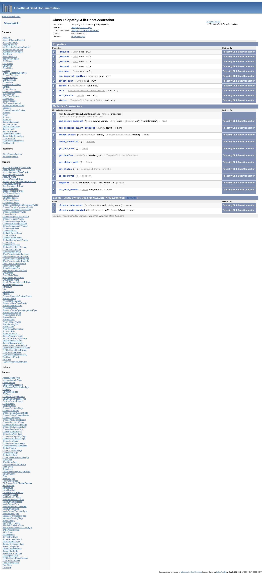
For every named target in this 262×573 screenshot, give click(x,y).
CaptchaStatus (9, 406)
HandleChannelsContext (13, 106)
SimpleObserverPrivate (13, 343)
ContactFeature (9, 448)
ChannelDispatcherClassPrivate (17, 210)
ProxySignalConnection (13, 329)
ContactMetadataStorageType (16, 457)
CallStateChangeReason (14, 396)
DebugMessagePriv (11, 268)
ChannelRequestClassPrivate (16, 217)
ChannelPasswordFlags (13, 422)
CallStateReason (10, 198)
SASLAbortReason (11, 530)
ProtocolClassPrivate (12, 315)
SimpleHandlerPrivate (12, 341)
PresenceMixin (9, 298)
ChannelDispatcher (11, 75)
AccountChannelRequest (14, 40)
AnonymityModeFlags (12, 380)
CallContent (8, 63)
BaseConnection (10, 56)
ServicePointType (10, 537)
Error (5, 476)
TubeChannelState (11, 563)
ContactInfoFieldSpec (12, 233)
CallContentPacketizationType (16, 387)
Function (131, 197)
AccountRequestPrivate (13, 179)
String (76, 71)
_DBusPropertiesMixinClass (15, 362)
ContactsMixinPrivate (12, 249)
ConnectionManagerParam (14, 221)
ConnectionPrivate (11, 228)
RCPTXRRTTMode (11, 523)
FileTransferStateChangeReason (17, 483)
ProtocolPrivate (9, 317)
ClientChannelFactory (12, 154)
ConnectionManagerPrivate (15, 224)
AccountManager (10, 42)
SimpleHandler (9, 129)
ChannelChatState (11, 410)
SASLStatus (8, 532)
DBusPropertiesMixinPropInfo (16, 261)
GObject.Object (213, 22)
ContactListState (10, 455)
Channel (6, 70)
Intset (5, 289)
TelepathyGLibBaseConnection (85, 30)
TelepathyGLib (11, 23)
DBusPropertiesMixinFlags (14, 464)
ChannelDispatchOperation (15, 73)
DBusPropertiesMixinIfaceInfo (16, 256)
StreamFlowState (10, 551)
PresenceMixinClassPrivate (15, 303)
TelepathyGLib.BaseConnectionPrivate (86, 90)
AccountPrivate (9, 177)
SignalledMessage (11, 122)
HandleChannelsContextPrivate (16, 282)
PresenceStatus (10, 308)
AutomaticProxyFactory (13, 52)
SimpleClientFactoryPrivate (15, 338)
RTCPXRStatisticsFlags (13, 525)
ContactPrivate (9, 235)
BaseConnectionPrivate (13, 191)
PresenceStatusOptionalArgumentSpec (20, 310)
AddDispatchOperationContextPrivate (19, 181)
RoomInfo (7, 117)
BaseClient (7, 54)
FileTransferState (10, 481)
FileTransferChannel (12, 103)
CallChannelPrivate (11, 193)
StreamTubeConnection (13, 136)
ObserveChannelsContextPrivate (17, 296)
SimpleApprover (10, 124)
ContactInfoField (10, 231)
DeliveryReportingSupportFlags (16, 471)
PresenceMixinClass (12, 301)
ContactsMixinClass (11, 245)
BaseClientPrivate (10, 188)
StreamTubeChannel (12, 134)
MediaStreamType (11, 513)
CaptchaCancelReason (13, 401)
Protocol (6, 113)
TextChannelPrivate (11, 357)
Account (6, 38)
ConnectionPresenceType (14, 439)
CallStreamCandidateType (14, 399)
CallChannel (8, 61)
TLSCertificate (9, 138)
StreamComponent (11, 546)
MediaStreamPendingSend (14, 506)
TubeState (7, 565)
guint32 (80, 95)
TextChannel (8, 143)
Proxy (5, 115)
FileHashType (9, 478)
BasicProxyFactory (11, 59)
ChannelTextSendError (13, 429)
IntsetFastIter (8, 291)
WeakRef (7, 359)
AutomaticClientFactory (13, 49)
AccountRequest (10, 45)
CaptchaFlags (9, 403)
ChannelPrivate (9, 214)
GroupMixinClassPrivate (13, 277)
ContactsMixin (9, 242)
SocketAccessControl (12, 539)
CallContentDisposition (13, 385)
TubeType (7, 567)
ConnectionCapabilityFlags (14, 436)
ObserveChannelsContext (14, 110)
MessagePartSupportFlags (14, 516)
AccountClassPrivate (12, 170)
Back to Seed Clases (11, 16)
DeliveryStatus (9, 474)
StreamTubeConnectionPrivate (16, 348)
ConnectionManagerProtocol (15, 226)
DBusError (7, 460)
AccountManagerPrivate (13, 174)
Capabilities (8, 68)
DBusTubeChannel (11, 96)
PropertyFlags (9, 520)
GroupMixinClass (10, 275)
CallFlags (7, 389)
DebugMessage (10, 101)
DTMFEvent (8, 467)
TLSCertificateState (11, 560)
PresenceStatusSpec (12, 312)
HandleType (8, 488)
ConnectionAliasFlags (12, 434)
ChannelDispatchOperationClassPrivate (20, 205)
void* (75, 51)
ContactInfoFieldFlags (12, 450)
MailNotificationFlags (12, 497)
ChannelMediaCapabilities (14, 420)
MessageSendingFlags (13, 518)
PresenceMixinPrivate (12, 305)
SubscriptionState (10, 556)
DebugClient (8, 98)
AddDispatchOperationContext (16, 47)
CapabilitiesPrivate (11, 202)
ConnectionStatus (10, 441)
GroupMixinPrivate (11, 280)
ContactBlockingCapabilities (15, 446)
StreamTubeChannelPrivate (15, 345)
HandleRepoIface (10, 156)
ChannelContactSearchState (15, 413)
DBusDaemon (9, 94)
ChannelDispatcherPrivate (14, 212)
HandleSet (7, 287)
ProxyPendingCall (10, 324)
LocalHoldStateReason (13, 492)
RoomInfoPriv (9, 331)
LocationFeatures (10, 495)
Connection (8, 82)
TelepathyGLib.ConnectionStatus (86, 100)
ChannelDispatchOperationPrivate (18, 207)
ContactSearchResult (12, 91)
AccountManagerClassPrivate (16, 172)
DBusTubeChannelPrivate (14, 263)
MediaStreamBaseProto (13, 499)
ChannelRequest (10, 77)
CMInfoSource (9, 382)
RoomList (7, 120)
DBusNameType (10, 462)
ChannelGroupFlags (11, 417)
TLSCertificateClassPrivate (14, 350)
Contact (6, 87)
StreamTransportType (12, 553)
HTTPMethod (8, 485)
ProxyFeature (9, 320)
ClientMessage (9, 80)
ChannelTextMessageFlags (15, 425)
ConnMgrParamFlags (12, 432)
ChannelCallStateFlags (13, 408)
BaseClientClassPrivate (13, 186)
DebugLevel (8, 469)
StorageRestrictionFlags (13, 544)
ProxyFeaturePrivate (12, 322)
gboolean (93, 76)
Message (7, 108)
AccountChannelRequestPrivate (17, 167)
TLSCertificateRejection (13, 141)
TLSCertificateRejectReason (15, 558)
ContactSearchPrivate (12, 238)
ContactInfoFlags (10, 453)
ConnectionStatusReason (14, 443)
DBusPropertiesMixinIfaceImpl (16, 254)
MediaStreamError (11, 504)
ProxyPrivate (8, 327)
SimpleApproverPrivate (13, 336)
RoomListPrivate (10, 334)
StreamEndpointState (12, 549)
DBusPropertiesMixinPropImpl (16, 259)
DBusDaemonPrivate (12, 252)
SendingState (9, 535)
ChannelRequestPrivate (13, 219)
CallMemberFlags (10, 392)
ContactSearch (9, 89)
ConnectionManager (12, 84)
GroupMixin (8, 273)
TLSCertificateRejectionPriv (15, 355)
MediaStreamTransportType (15, 511)
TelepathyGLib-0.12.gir (81, 27)
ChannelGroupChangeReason (16, 415)
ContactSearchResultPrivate (15, 240)
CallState (7, 394)
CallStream (7, 66)
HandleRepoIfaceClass (13, 284)
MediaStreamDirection (12, 502)
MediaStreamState (11, 509)
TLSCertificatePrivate (12, 352)
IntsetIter (6, 294)
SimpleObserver (10, 131)
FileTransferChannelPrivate (15, 270)
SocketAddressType (11, 542)
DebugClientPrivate (11, 266)
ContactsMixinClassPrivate (14, 247)
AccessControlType (11, 378)
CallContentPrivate (11, 195)
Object (106, 114)
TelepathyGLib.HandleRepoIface (122, 155)
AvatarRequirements (12, 184)
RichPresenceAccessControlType (17, 528)
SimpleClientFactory (11, 127)
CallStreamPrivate (11, 200)
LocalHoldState (9, 490)
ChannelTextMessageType (14, 427)
